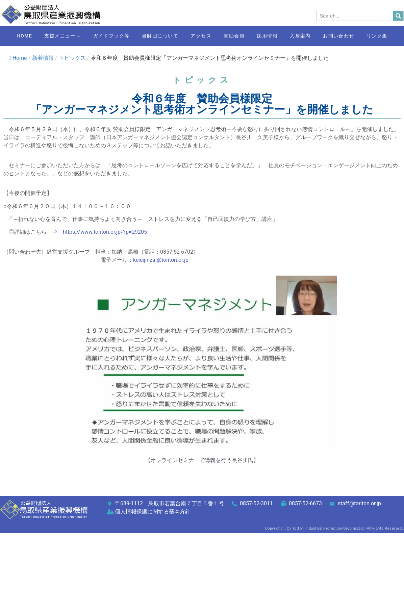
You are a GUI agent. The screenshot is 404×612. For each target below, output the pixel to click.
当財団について (157, 36)
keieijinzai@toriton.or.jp (160, 260)
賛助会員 (235, 36)
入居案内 (305, 36)
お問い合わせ (345, 36)
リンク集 (386, 36)
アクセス (200, 36)
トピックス (72, 58)
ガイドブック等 (106, 36)
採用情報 (270, 36)
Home (18, 58)
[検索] (398, 16)
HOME (15, 36)
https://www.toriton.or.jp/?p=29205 (105, 232)
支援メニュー (55, 36)
